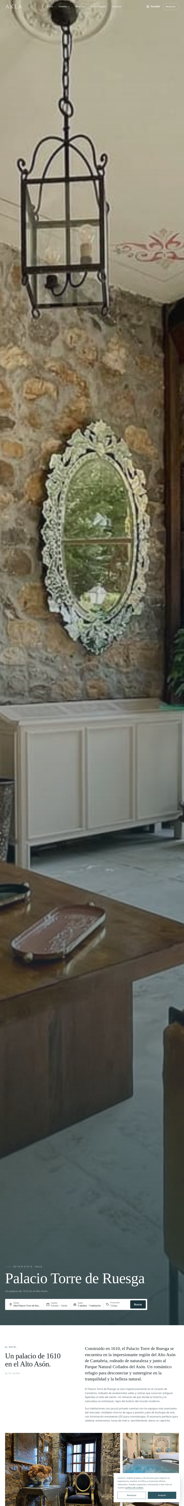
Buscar (138, 1304)
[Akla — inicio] (13, 6)
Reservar (171, 6)
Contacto (117, 6)
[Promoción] (118, 1305)
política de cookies (134, 1487)
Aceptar (162, 1495)
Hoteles (64, 6)
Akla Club (80, 6)
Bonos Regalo (98, 6)
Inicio (50, 6)
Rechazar (132, 1495)
